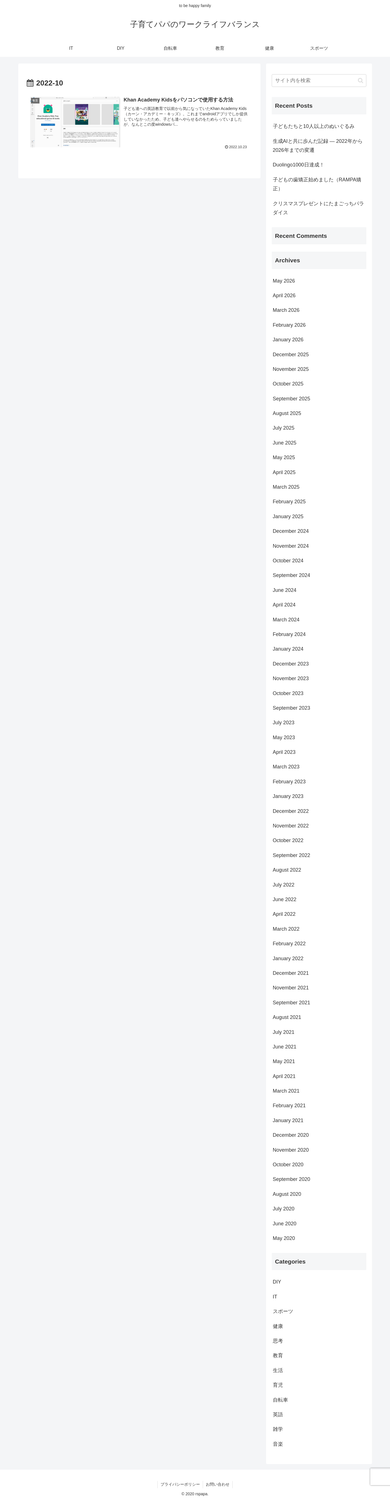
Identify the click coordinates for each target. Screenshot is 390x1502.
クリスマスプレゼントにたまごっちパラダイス (318, 208)
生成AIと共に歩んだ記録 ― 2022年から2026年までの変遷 (318, 145)
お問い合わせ (217, 1484)
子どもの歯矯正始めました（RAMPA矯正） (317, 184)
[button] (361, 80)
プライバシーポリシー (180, 1484)
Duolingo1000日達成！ (298, 165)
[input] (319, 80)
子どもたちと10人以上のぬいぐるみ (314, 126)
